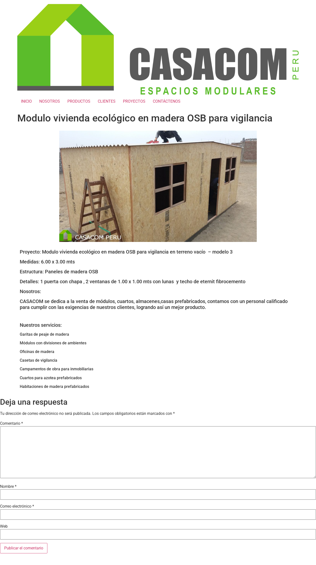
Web (4, 526)
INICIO (26, 101)
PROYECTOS (134, 101)
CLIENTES (107, 101)
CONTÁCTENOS (166, 101)
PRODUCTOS (78, 101)
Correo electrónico (17, 506)
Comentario (11, 423)
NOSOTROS (49, 101)
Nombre (8, 487)
